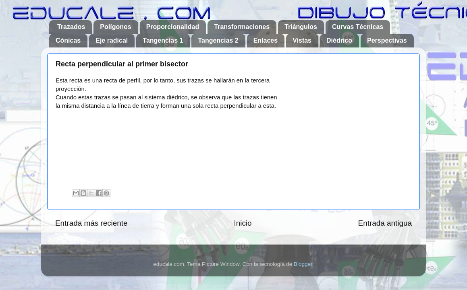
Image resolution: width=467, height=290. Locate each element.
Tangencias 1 (163, 40)
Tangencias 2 (218, 40)
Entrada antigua (385, 223)
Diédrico (339, 40)
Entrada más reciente (91, 223)
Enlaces (265, 40)
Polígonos (115, 26)
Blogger (303, 264)
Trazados (71, 26)
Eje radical (111, 40)
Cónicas (68, 40)
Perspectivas (387, 40)
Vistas (302, 40)
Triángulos (300, 26)
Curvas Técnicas (357, 26)
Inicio (243, 223)
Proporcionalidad (172, 26)
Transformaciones (242, 26)
